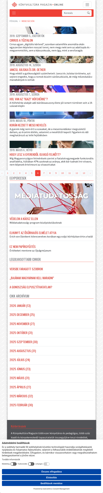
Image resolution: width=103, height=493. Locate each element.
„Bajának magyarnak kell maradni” (32, 278)
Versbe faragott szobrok (26, 269)
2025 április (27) (20, 387)
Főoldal (14, 21)
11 (70, 173)
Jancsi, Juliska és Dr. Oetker (28, 69)
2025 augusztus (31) (23, 351)
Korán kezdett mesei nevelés (28, 125)
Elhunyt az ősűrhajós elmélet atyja (33, 233)
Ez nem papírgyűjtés (23, 246)
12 (77, 173)
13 (84, 173)
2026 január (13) (20, 305)
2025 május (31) (19, 378)
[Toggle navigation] (87, 5)
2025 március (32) (21, 396)
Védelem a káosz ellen (24, 218)
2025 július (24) (20, 360)
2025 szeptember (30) (24, 342)
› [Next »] (90, 173)
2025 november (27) (22, 324)
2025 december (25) (22, 314)
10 (62, 173)
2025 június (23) (20, 369)
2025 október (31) (21, 332)
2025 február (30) (21, 405)
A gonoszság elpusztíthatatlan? (31, 287)
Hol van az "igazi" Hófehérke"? (29, 99)
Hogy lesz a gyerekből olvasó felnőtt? (35, 154)
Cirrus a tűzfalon (21, 40)
